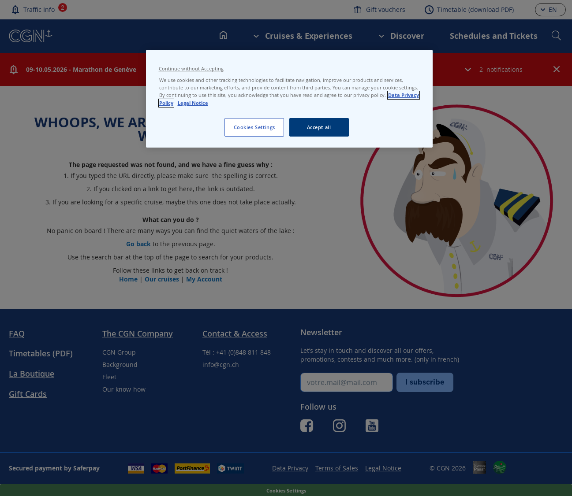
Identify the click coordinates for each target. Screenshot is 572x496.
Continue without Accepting (191, 69)
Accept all (319, 127)
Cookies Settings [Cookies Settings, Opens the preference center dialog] (254, 127)
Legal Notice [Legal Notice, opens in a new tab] (193, 103)
